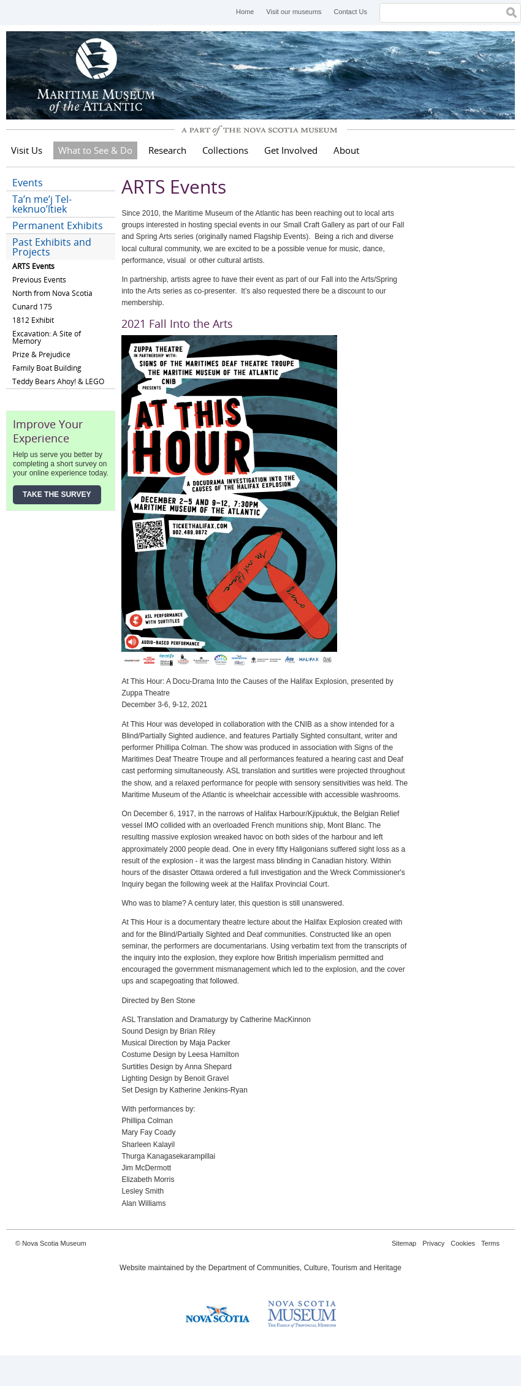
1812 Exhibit (33, 320)
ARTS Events (33, 266)
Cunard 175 (32, 306)
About (346, 150)
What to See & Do (95, 150)
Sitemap (404, 1243)
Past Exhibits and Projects (51, 247)
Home (245, 11)
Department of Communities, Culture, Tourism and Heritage (304, 1267)
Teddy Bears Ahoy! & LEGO (58, 381)
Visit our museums (293, 11)
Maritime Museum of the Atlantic (98, 75)
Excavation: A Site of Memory (46, 337)
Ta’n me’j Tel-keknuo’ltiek (42, 204)
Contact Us (350, 11)
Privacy (433, 1243)
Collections (225, 150)
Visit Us (26, 150)
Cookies (463, 1243)
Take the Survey (57, 494)
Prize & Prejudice (41, 354)
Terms (490, 1243)
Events (27, 182)
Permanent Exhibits (57, 225)
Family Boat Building (47, 368)
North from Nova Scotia (52, 293)
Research (167, 150)
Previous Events (39, 280)
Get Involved (291, 150)
